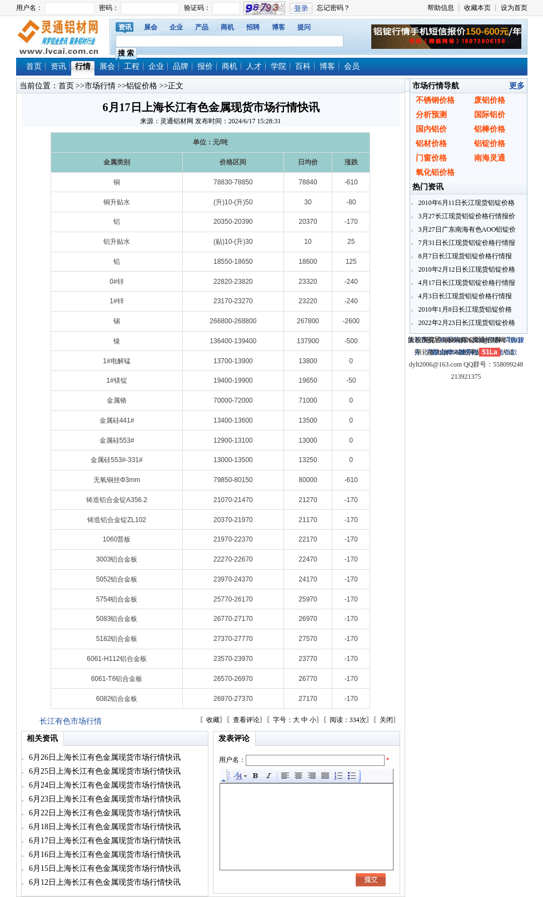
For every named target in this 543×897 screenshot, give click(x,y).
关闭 (386, 720)
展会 (150, 27)
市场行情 (100, 86)
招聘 (253, 27)
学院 (278, 66)
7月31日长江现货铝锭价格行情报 (466, 243)
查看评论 (246, 720)
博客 (278, 27)
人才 (254, 66)
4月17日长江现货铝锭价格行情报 (466, 283)
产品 (201, 27)
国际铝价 (489, 115)
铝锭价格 (141, 86)
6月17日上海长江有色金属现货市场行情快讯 (104, 840)
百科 (303, 66)
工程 (132, 66)
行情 (83, 66)
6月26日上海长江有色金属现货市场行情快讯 (104, 757)
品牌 (180, 66)
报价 (205, 66)
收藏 (213, 720)
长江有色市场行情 (70, 721)
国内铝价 (431, 129)
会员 (352, 66)
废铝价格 (489, 100)
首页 (34, 66)
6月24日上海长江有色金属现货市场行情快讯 (104, 785)
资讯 (125, 27)
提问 (304, 27)
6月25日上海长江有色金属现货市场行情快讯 (104, 771)
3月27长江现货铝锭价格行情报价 (466, 216)
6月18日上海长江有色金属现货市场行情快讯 (104, 827)
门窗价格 (431, 158)
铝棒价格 (489, 129)
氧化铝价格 (435, 172)
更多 (517, 86)
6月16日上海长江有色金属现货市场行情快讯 (104, 854)
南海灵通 (489, 158)
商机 (227, 27)
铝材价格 (431, 143)
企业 (176, 27)
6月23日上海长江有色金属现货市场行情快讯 (104, 799)
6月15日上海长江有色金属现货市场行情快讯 (104, 868)
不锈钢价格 (435, 100)
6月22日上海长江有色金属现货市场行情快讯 (104, 813)
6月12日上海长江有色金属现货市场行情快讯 (104, 882)
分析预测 (431, 115)
